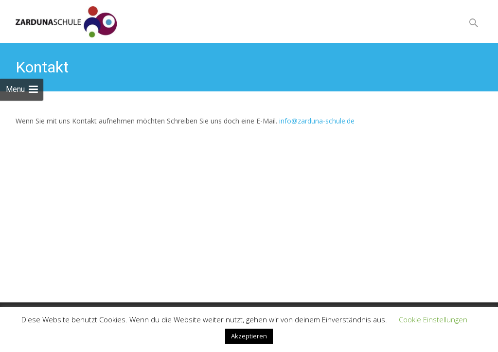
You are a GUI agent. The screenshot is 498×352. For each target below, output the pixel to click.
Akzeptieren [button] (249, 336)
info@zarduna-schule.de (317, 120)
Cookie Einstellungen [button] (433, 319)
